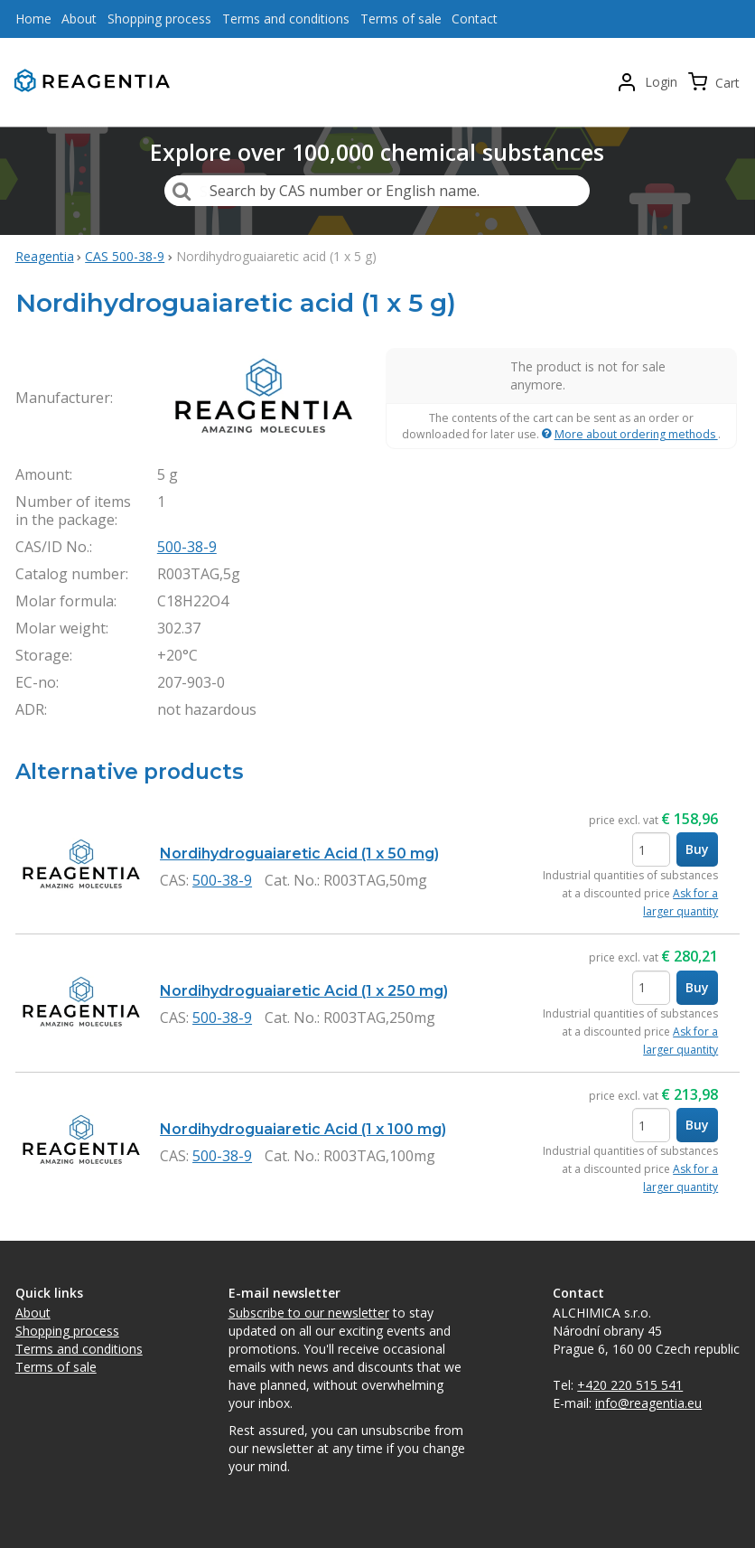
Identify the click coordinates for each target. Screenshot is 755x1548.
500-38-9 (187, 547)
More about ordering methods (636, 434)
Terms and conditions (79, 1348)
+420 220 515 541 (630, 1384)
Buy (697, 849)
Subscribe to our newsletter (308, 1312)
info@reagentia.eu (648, 1403)
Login (661, 81)
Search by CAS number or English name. (345, 191)
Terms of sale (56, 1366)
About (33, 1312)
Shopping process (67, 1330)
